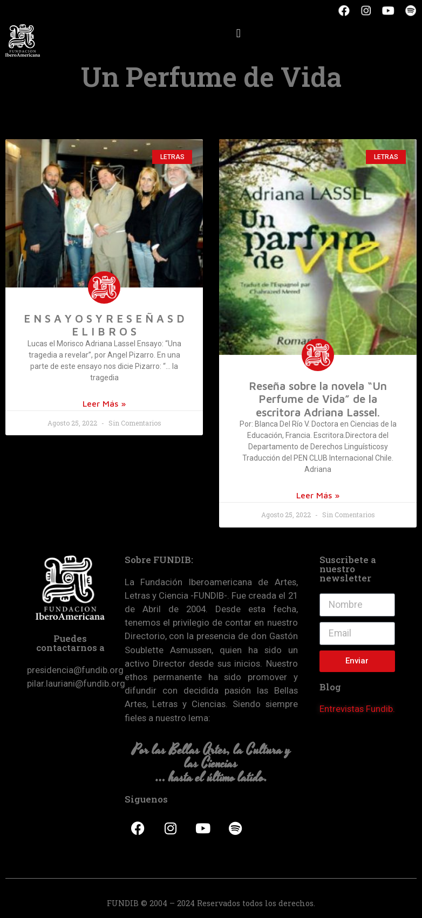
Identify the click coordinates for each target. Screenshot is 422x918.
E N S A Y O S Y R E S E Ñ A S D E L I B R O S (104, 325)
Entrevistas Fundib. (357, 708)
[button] (238, 33)
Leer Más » (104, 403)
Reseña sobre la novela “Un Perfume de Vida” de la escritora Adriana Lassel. (318, 399)
